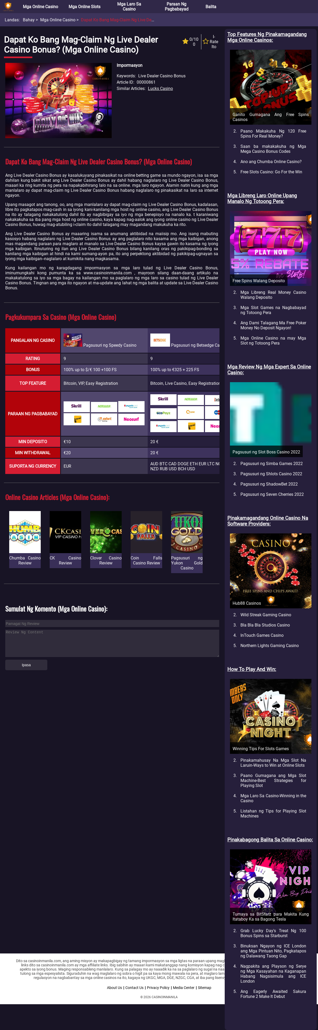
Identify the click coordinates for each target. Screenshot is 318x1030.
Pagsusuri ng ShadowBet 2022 (269, 484)
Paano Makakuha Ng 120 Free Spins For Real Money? (273, 134)
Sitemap (204, 988)
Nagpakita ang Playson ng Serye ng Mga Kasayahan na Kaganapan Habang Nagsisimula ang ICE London (273, 974)
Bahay (29, 19)
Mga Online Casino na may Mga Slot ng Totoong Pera (273, 341)
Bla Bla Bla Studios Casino (265, 625)
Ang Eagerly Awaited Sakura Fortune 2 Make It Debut (273, 994)
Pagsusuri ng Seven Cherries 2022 (272, 494)
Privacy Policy (158, 988)
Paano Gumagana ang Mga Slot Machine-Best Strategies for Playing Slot (273, 780)
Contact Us (134, 988)
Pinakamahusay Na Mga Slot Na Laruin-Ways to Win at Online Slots (273, 763)
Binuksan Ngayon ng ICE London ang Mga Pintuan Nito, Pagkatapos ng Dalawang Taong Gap (273, 950)
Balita (211, 6)
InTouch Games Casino (262, 635)
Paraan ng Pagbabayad (176, 7)
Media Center (183, 988)
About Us (114, 988)
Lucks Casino (160, 88)
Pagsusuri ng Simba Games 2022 (271, 463)
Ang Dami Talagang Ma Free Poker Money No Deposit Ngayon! (273, 325)
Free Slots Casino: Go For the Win (271, 171)
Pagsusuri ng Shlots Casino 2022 (271, 473)
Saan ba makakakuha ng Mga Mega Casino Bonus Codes (273, 149)
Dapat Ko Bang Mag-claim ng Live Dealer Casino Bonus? (134, 19)
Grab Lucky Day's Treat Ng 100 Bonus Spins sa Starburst (273, 933)
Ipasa (26, 665)
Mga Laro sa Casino (129, 7)
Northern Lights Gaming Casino (269, 645)
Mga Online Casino (40, 6)
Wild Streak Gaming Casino (265, 614)
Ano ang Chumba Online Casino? (271, 161)
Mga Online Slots (84, 6)
